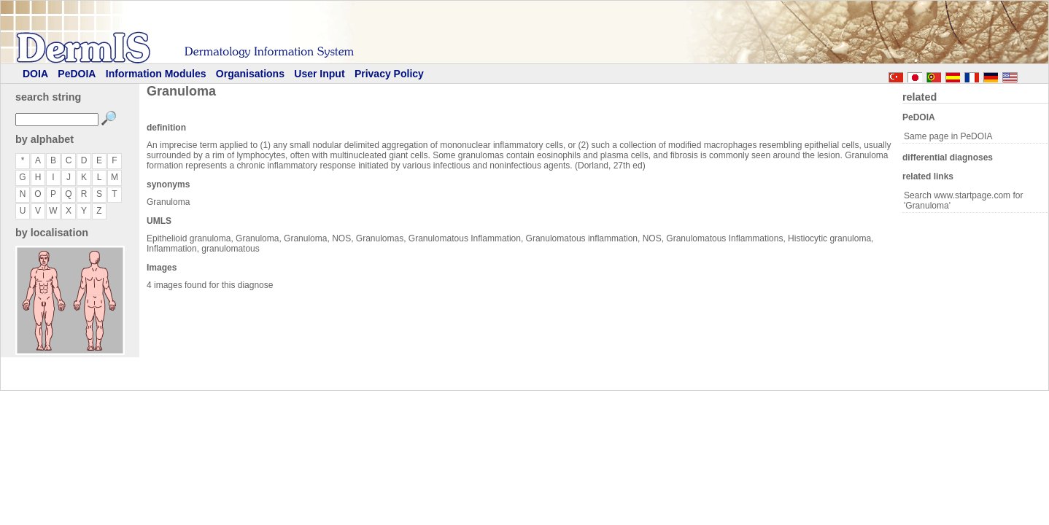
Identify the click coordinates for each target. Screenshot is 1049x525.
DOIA (35, 73)
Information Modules (156, 73)
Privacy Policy (389, 73)
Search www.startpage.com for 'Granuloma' (963, 200)
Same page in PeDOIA (948, 136)
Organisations (250, 73)
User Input (319, 73)
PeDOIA (77, 73)
